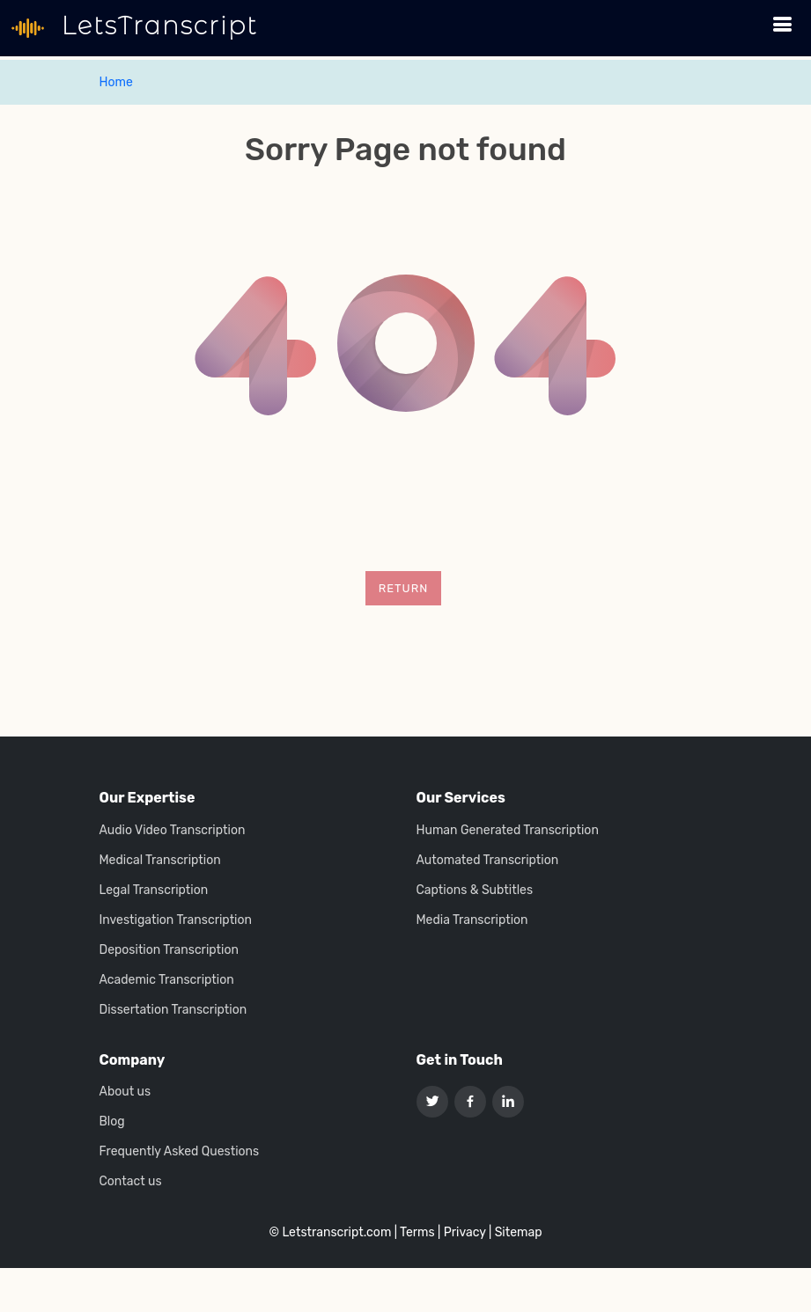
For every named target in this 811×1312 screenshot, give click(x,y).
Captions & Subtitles (475, 890)
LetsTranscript (156, 25)
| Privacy (461, 1232)
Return (404, 588)
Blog (112, 1122)
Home (116, 82)
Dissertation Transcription (173, 1010)
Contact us (131, 1182)
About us (125, 1092)
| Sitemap (515, 1232)
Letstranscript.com (336, 1232)
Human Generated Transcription (508, 831)
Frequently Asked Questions (180, 1152)
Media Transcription (472, 920)
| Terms (414, 1232)
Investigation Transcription (176, 920)
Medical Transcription (160, 860)
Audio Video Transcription (173, 831)
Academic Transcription (167, 980)
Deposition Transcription (169, 950)
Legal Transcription (154, 890)
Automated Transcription (488, 860)
